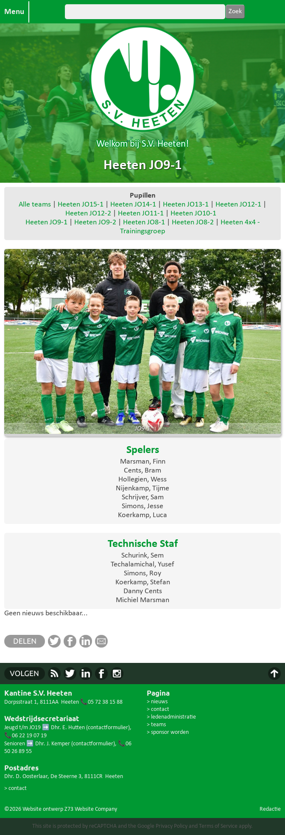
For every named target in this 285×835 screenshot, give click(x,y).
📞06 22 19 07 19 (25, 736)
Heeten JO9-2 (95, 222)
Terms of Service (218, 826)
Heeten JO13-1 (186, 204)
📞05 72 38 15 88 (101, 702)
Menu (14, 12)
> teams (156, 725)
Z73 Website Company (90, 809)
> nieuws (157, 702)
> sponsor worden (168, 732)
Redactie (270, 809)
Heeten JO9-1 (46, 222)
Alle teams (35, 204)
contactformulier (108, 728)
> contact (15, 788)
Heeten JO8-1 (144, 222)
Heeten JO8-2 (193, 222)
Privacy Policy (171, 826)
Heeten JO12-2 (88, 213)
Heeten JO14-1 (133, 204)
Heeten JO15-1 (80, 204)
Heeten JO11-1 (141, 213)
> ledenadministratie (171, 717)
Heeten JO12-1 (238, 204)
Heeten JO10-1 (193, 213)
